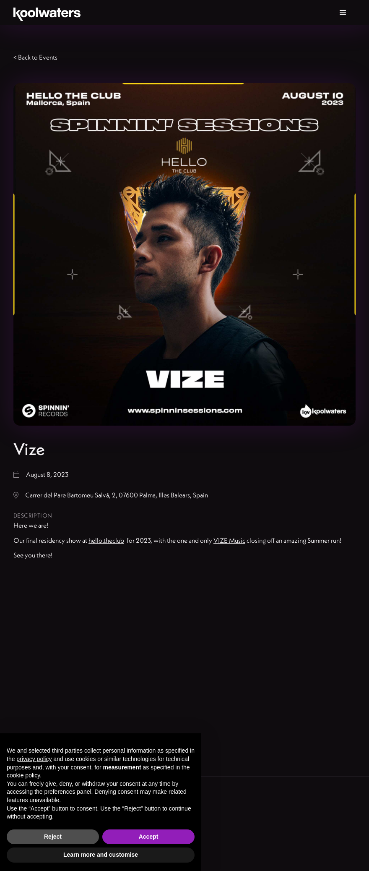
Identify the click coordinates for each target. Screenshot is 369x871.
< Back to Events (35, 57)
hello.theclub (106, 540)
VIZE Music (229, 540)
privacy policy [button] (34, 759)
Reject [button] (53, 836)
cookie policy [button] (23, 775)
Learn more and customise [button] (100, 854)
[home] (47, 12)
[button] (343, 12)
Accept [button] (149, 836)
